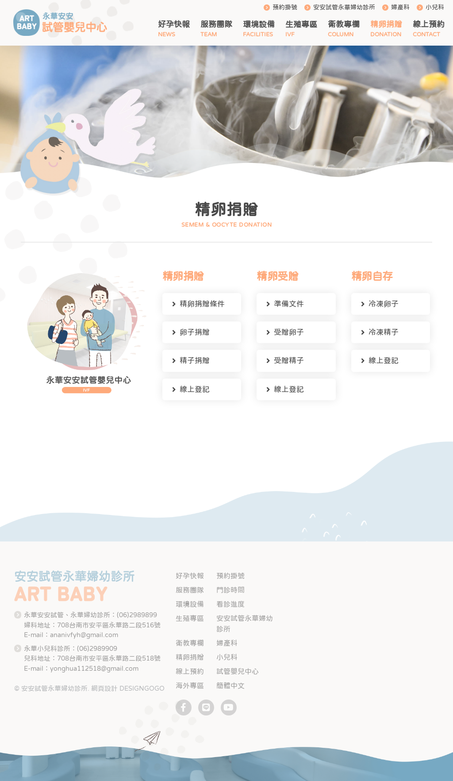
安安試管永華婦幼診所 (344, 7)
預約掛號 (285, 7)
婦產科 (400, 7)
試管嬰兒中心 (237, 671)
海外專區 (190, 685)
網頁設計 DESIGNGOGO (128, 688)
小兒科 (435, 7)
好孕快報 (174, 24)
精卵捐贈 (386, 24)
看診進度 (230, 603)
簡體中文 (230, 685)
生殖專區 (301, 24)
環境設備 (259, 24)
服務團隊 (216, 24)
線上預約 (429, 24)
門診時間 (230, 589)
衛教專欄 (344, 24)
